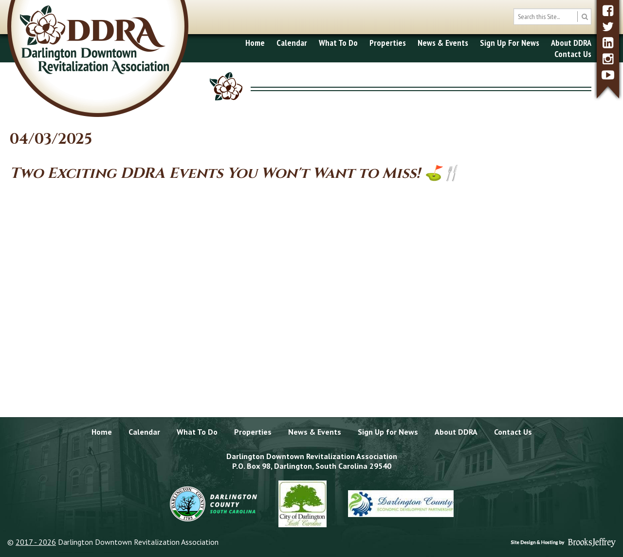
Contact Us (572, 53)
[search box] (552, 16)
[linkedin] (608, 43)
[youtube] (608, 75)
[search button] (584, 16)
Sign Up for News (388, 432)
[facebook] (608, 10)
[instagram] (608, 59)
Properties (387, 42)
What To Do (338, 42)
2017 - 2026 (36, 542)
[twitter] (608, 27)
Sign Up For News (509, 42)
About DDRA (571, 42)
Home (255, 42)
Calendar (291, 42)
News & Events (443, 42)
